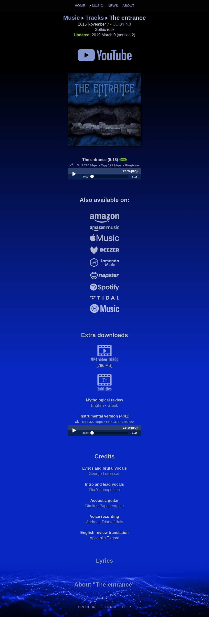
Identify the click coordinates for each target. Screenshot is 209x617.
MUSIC (97, 6)
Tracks (94, 17)
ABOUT (128, 6)
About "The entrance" (104, 584)
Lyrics (104, 560)
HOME (80, 6)
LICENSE (110, 607)
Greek (112, 405)
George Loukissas (104, 474)
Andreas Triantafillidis (104, 522)
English (97, 405)
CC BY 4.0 (122, 24)
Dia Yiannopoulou (104, 490)
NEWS (113, 6)
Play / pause (74, 174)
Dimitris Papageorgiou (104, 506)
